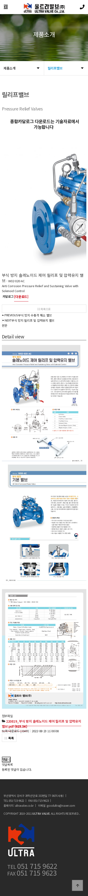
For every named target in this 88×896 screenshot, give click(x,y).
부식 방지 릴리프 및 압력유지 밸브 (32, 320)
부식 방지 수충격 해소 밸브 (35, 315)
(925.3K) (41, 724)
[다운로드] (21, 296)
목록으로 (44, 309)
